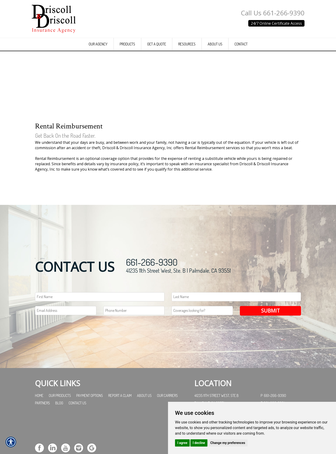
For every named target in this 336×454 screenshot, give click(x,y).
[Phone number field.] (134, 346)
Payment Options (89, 431)
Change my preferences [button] (227, 443)
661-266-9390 (152, 297)
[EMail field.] (65, 346)
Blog (59, 438)
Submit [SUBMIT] (270, 346)
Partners (42, 438)
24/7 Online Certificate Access (276, 23)
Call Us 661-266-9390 (272, 12)
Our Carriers (167, 431)
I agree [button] (182, 443)
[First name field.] (99, 332)
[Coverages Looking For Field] (202, 346)
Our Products (60, 431)
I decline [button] (199, 443)
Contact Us (77, 438)
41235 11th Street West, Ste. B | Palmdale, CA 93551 (178, 306)
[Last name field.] (236, 332)
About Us (144, 431)
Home (39, 431)
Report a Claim (120, 431)
